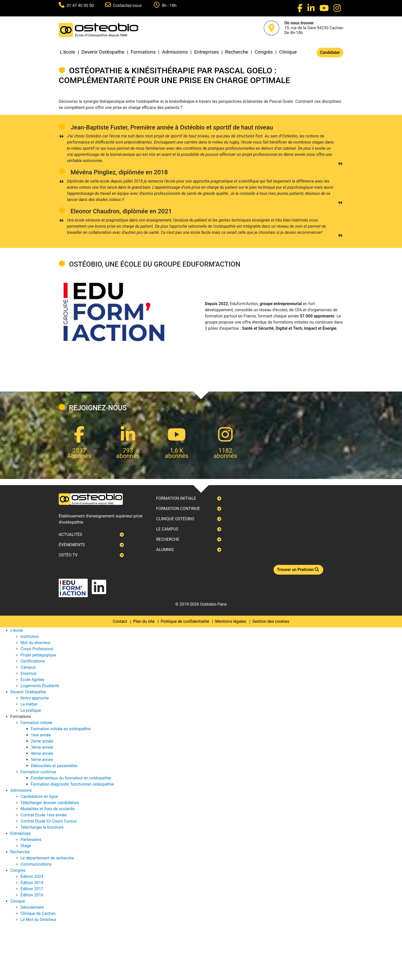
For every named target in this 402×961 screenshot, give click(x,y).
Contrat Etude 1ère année (44, 815)
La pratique (31, 710)
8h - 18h (169, 5)
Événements (72, 544)
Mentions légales (230, 621)
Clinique (288, 52)
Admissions (175, 52)
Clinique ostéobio (175, 518)
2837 (79, 450)
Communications (36, 864)
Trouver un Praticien (298, 569)
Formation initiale (176, 498)
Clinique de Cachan (38, 913)
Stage (26, 845)
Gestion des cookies (270, 621)
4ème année (42, 753)
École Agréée (32, 679)
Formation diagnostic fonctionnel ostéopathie (72, 784)
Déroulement (32, 907)
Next (58, 480)
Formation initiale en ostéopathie (61, 728)
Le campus (167, 529)
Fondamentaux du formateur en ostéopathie (71, 778)
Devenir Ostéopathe (103, 52)
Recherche (236, 52)
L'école (67, 52)
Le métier (29, 704)
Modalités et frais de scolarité (48, 808)
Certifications (33, 661)
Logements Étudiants (40, 685)
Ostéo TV (68, 555)
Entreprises (206, 52)
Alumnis (165, 549)
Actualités (70, 534)
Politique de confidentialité (185, 621)
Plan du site (144, 621)
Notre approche (35, 698)
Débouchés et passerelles (54, 765)
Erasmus (28, 673)
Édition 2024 (32, 876)
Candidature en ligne (39, 796)
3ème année (42, 747)
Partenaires (31, 839)
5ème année (42, 759)
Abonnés (79, 455)
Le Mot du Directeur (38, 919)
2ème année (42, 741)
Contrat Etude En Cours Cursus (49, 821)
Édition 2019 (32, 882)
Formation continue (178, 508)
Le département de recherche (47, 858)
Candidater (330, 52)
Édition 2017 (32, 888)
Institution (30, 636)
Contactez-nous (128, 5)
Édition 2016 (32, 895)
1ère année (41, 735)
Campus (28, 667)
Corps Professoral (37, 648)
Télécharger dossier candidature (50, 802)
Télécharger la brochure (42, 827)
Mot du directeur (36, 642)
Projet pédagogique (38, 655)
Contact (120, 621)
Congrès (264, 52)
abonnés (128, 455)
